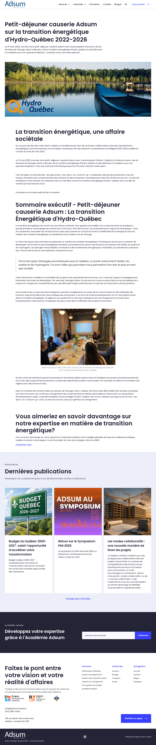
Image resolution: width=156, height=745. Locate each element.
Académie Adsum (89, 689)
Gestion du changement (92, 681)
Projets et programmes (92, 674)
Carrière (107, 4)
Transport (116, 678)
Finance (115, 671)
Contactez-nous (23, 444)
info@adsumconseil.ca (15, 708)
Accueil (137, 671)
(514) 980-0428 (12, 711)
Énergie (115, 674)
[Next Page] (78, 598)
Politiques (138, 681)
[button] (64, 4)
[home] (15, 4)
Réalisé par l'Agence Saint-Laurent (138, 737)
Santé (114, 681)
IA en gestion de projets (92, 685)
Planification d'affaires (91, 671)
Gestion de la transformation (94, 678)
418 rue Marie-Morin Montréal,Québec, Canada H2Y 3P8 (19, 720)
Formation (94, 4)
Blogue (117, 4)
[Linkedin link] (85, 737)
